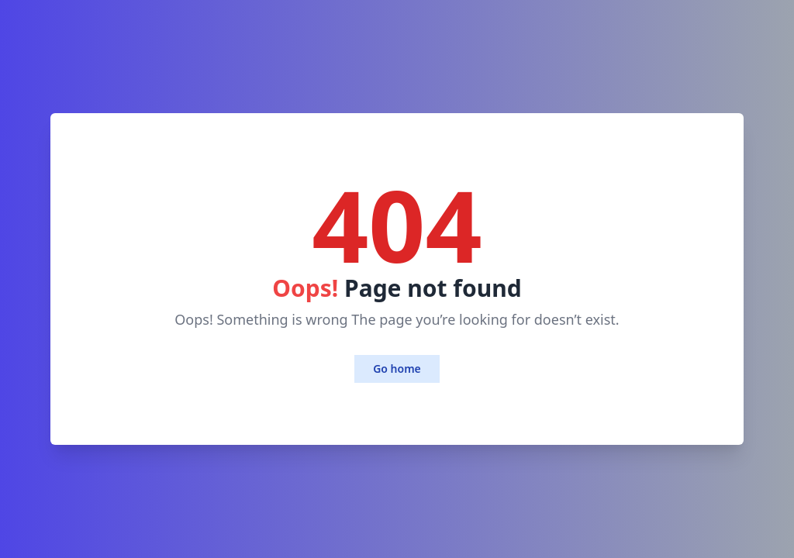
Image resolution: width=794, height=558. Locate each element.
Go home (397, 368)
